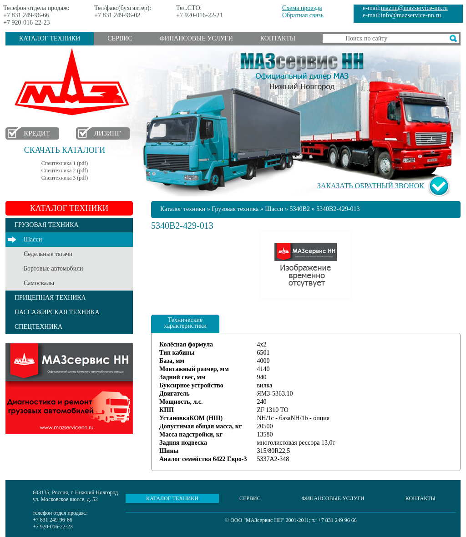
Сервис (119, 38)
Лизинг (107, 133)
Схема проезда (302, 8)
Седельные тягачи (48, 254)
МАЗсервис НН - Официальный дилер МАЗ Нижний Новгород (302, 69)
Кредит (37, 133)
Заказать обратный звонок (370, 186)
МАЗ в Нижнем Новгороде (74, 82)
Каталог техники (49, 38)
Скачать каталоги (64, 150)
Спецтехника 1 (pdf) (64, 163)
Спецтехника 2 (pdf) (64, 170)
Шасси (33, 239)
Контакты (277, 38)
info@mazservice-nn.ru (411, 15)
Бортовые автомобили (53, 268)
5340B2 (300, 209)
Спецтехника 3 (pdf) (64, 178)
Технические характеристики (185, 322)
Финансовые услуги (196, 38)
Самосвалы (39, 283)
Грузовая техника (235, 209)
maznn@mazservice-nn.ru (414, 8)
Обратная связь (303, 15)
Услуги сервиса (69, 388)
